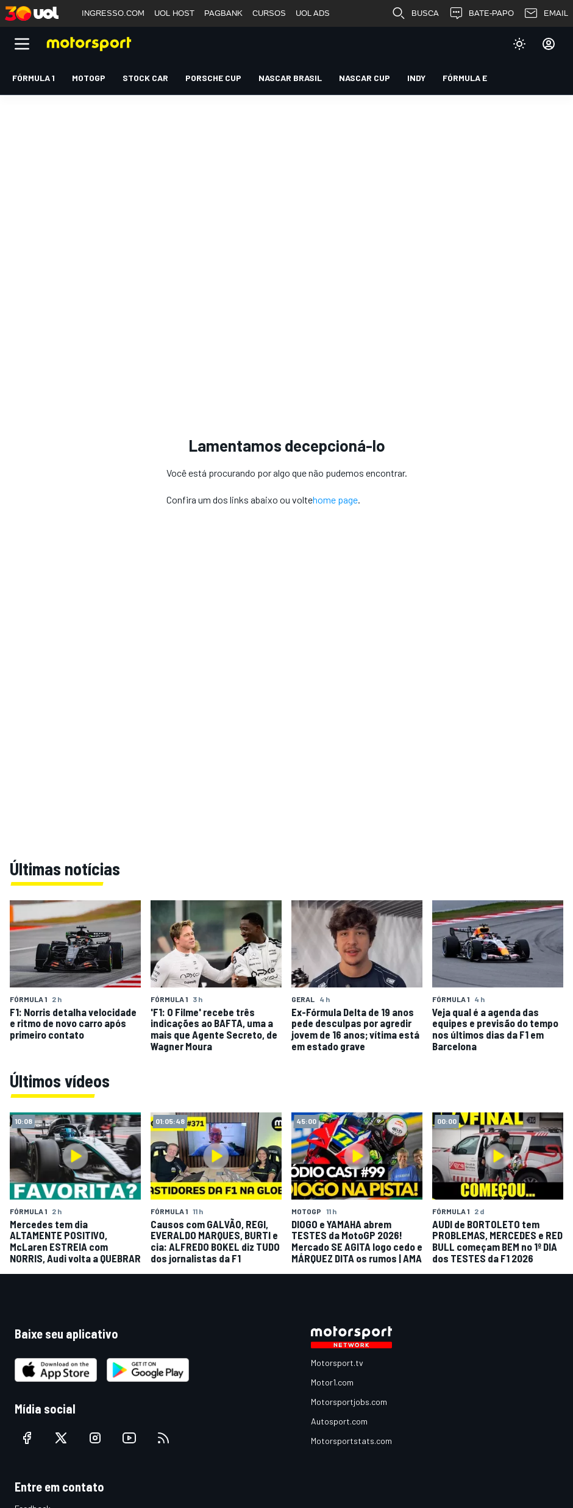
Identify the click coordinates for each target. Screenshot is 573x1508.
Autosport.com (339, 1421)
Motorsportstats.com (351, 1440)
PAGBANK (223, 13)
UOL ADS (313, 13)
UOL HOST (174, 13)
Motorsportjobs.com (349, 1401)
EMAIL (546, 13)
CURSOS (269, 13)
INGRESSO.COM (113, 13)
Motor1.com (332, 1382)
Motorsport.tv (337, 1362)
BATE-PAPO (481, 13)
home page (335, 499)
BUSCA (415, 13)
